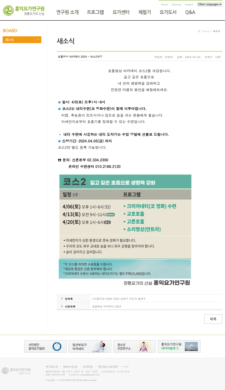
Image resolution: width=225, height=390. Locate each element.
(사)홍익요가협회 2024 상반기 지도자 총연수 (119, 298)
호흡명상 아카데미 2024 (106, 306)
